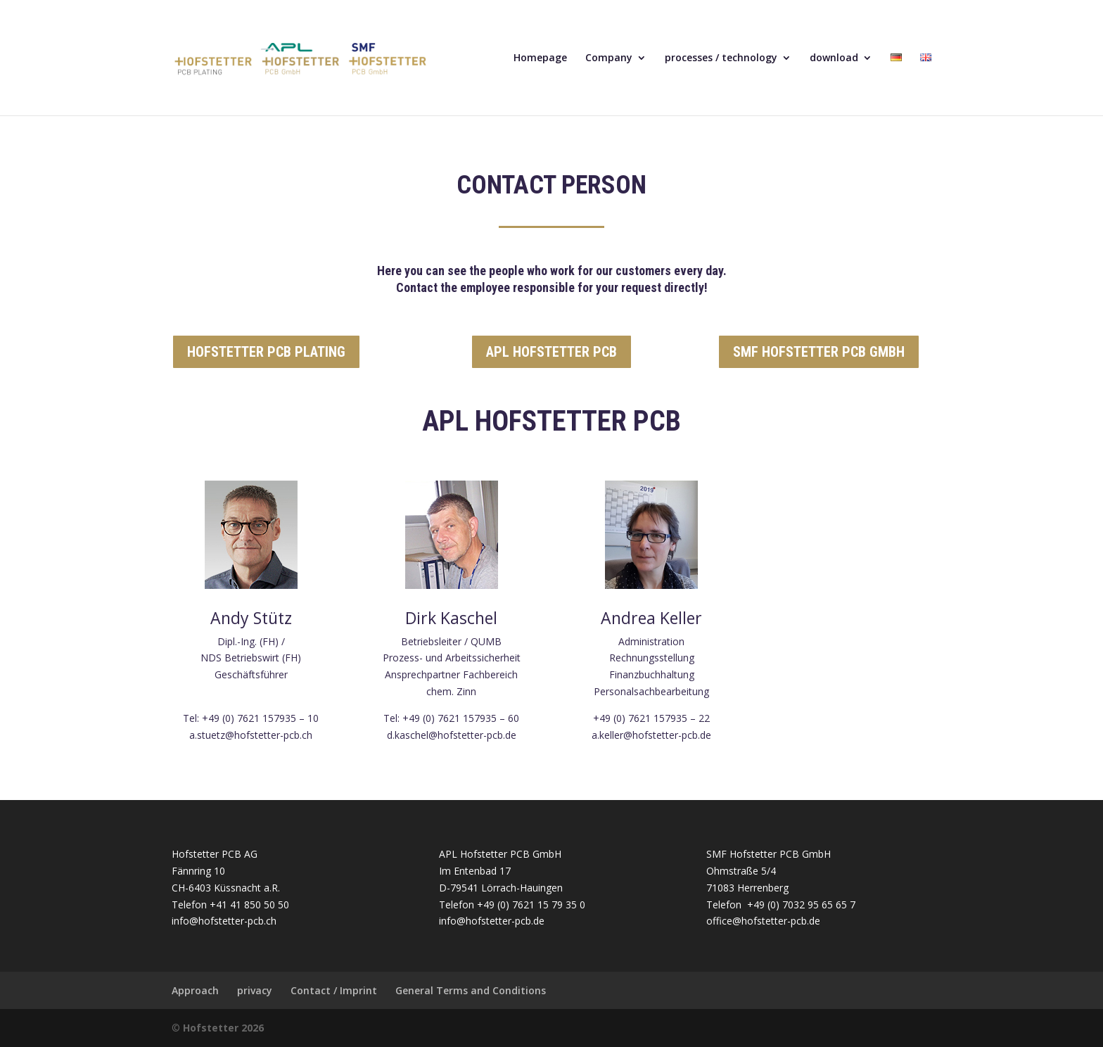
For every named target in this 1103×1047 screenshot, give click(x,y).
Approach (195, 990)
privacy (254, 990)
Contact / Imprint (334, 990)
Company (608, 58)
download (834, 58)
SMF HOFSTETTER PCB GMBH (819, 351)
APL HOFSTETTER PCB (551, 351)
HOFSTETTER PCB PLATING (266, 351)
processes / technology (721, 58)
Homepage (540, 58)
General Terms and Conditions (470, 990)
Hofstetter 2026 (223, 1027)
